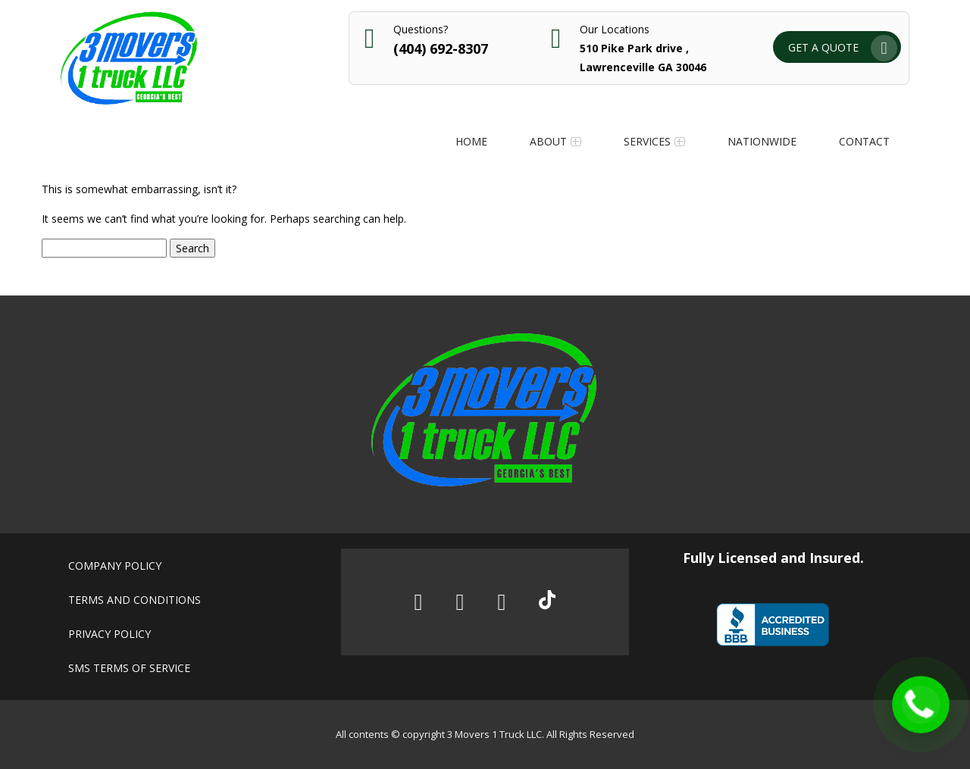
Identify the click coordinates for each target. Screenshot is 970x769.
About (548, 141)
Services (647, 141)
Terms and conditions (134, 599)
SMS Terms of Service (129, 668)
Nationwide (762, 141)
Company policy (114, 565)
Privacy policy (109, 634)
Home (471, 141)
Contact (864, 141)
